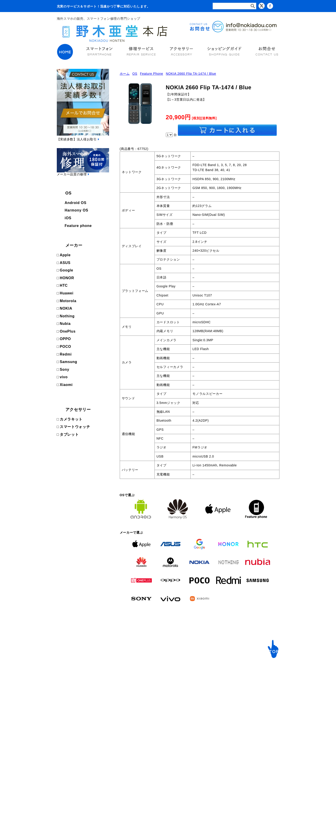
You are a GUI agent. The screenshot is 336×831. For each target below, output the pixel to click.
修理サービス (171, 667)
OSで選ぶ (66, 680)
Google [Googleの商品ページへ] (66, 270)
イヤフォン (200, 680)
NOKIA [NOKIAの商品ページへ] (66, 308)
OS (68, 193)
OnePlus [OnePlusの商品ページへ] (68, 331)
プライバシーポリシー (257, 707)
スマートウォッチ (75, 427)
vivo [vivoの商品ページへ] (64, 377)
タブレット (69, 434)
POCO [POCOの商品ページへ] (65, 346)
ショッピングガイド (255, 700)
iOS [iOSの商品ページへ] (68, 218)
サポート (248, 667)
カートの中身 (250, 693)
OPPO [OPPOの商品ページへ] (65, 339)
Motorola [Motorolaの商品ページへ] (68, 301)
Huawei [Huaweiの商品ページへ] (66, 293)
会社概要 (247, 686)
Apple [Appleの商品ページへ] (65, 255)
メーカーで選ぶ (117, 680)
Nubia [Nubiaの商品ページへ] (65, 324)
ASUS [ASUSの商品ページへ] (65, 263)
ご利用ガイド (170, 680)
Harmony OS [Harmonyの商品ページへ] (76, 210)
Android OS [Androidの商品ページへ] (76, 203)
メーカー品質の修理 (72, 174)
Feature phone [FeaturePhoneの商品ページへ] (78, 226)
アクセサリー (78, 409)
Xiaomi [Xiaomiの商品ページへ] (66, 385)
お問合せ (247, 680)
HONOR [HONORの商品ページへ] (67, 278)
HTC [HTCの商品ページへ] (64, 285)
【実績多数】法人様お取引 (77, 139)
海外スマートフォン (74, 667)
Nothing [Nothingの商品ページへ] (67, 316)
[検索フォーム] (234, 6)
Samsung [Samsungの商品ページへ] (68, 362)
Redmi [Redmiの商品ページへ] (66, 354)
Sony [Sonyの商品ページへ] (64, 369)
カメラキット (71, 419)
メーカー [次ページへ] (73, 245)
